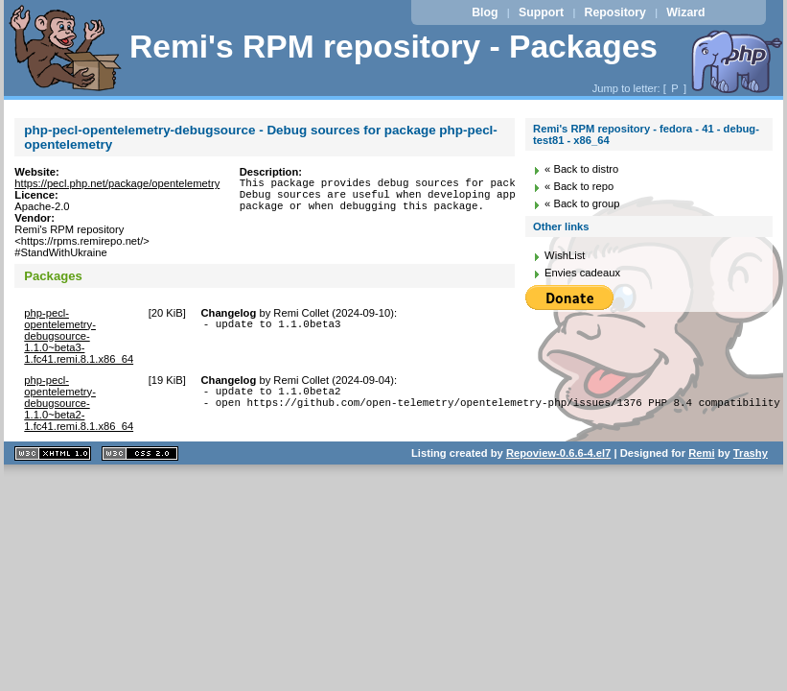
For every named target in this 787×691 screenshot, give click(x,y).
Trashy (750, 453)
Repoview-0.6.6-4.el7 (558, 453)
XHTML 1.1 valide (52, 453)
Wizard (685, 12)
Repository (615, 12)
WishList (564, 255)
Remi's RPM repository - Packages (393, 46)
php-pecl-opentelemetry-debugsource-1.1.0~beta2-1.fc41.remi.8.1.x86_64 (78, 403)
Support (541, 12)
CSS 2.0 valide (140, 453)
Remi (701, 453)
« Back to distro (581, 169)
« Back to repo (578, 186)
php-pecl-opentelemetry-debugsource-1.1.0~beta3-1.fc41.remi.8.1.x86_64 (78, 336)
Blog (485, 12)
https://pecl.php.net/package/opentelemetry (117, 183)
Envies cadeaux (582, 272)
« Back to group (581, 203)
